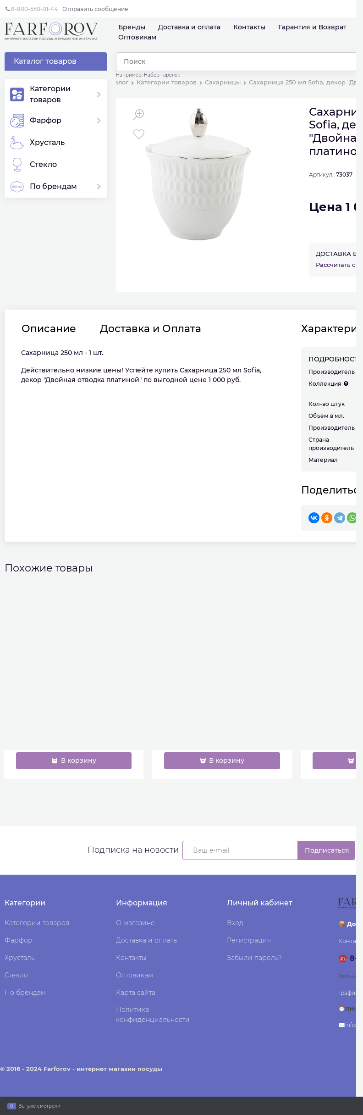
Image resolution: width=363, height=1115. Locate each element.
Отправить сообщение (95, 9)
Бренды (131, 27)
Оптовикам (137, 37)
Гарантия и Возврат (312, 27)
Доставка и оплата (189, 27)
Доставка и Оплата (150, 329)
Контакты (249, 27)
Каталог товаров (45, 61)
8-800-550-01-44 (34, 9)
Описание (49, 329)
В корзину (77, 760)
